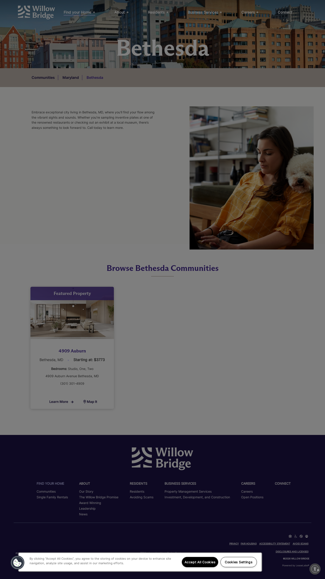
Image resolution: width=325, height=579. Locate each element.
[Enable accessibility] (315, 569)
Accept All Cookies (200, 562)
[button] (17, 562)
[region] (140, 562)
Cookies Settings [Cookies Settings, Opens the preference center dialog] (238, 562)
